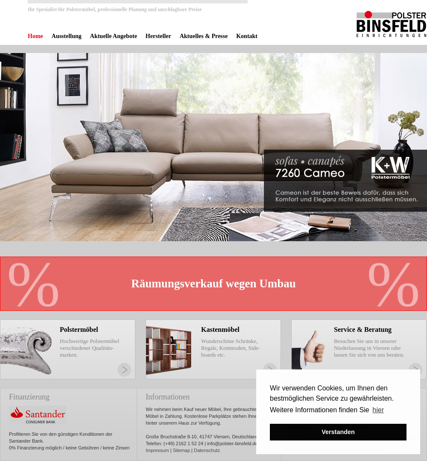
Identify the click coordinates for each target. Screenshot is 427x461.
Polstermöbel (79, 329)
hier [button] (378, 410)
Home (35, 36)
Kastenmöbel (220, 329)
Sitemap (181, 450)
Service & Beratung (363, 329)
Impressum (157, 450)
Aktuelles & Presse (204, 36)
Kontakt (246, 36)
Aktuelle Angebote (113, 36)
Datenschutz (207, 450)
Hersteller (158, 36)
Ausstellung (67, 36)
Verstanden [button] (338, 431)
